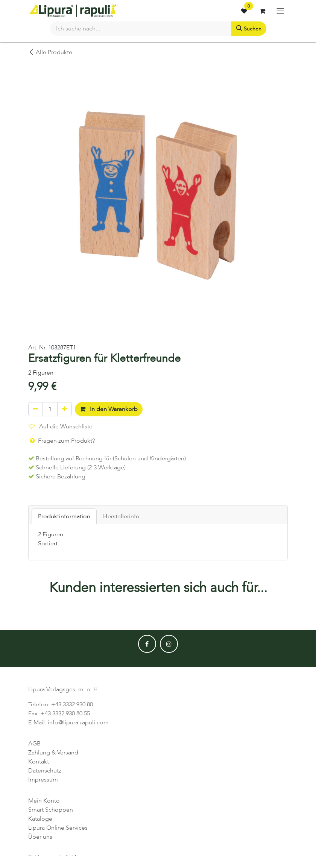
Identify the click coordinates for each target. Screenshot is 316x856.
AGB (34, 743)
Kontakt (38, 761)
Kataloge (40, 819)
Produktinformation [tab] (64, 516)
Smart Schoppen (50, 810)
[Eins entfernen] (35, 409)
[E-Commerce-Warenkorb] (262, 10)
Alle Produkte (50, 52)
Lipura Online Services (58, 828)
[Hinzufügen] (64, 409)
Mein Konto (44, 801)
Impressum (43, 780)
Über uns (40, 837)
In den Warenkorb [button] (109, 409)
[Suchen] (248, 28)
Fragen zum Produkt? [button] (62, 441)
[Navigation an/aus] (280, 10)
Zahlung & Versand (53, 752)
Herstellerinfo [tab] (121, 516)
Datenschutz (44, 770)
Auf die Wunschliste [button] (61, 426)
